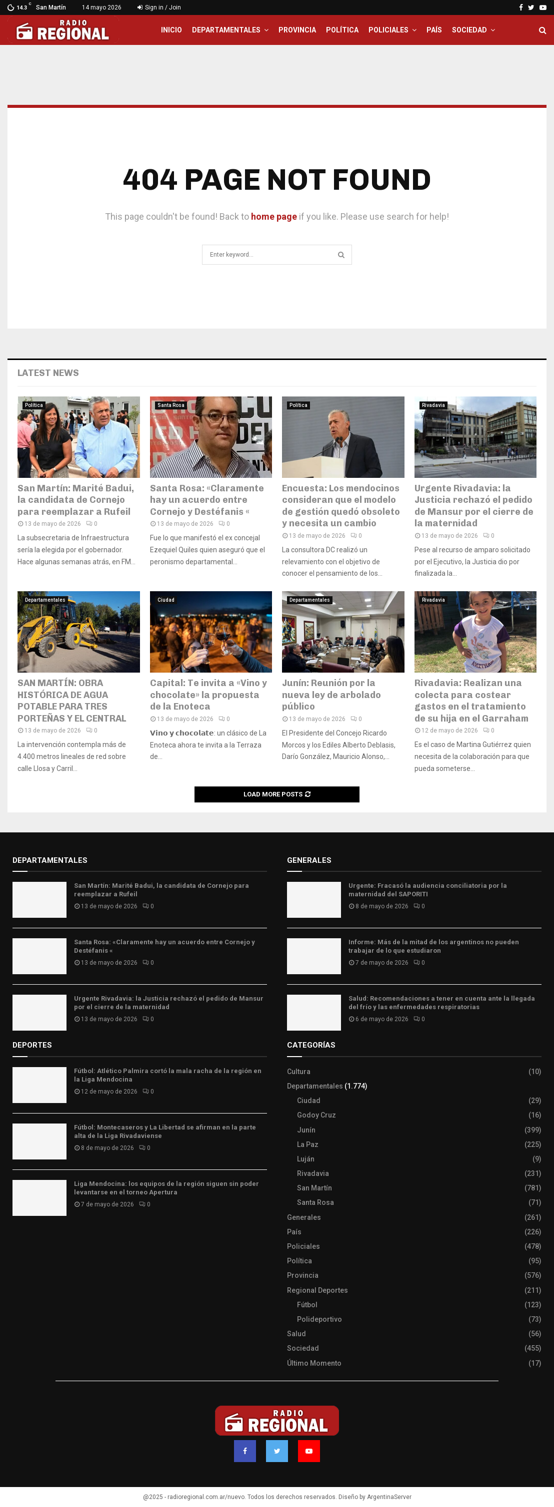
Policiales (388, 30)
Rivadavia (433, 405)
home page (274, 216)
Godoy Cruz (316, 1115)
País (434, 30)
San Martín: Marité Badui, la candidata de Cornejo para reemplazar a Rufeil (76, 500)
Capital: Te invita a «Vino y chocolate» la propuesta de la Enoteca (208, 695)
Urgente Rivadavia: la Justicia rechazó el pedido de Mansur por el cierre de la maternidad (474, 506)
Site (32, 1241)
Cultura (298, 1072)
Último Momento (314, 1363)
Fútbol (307, 1305)
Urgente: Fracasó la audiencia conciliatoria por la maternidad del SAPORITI (427, 890)
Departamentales (226, 30)
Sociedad (469, 30)
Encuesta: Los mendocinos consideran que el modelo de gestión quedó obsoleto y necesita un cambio (341, 506)
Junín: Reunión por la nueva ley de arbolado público (331, 695)
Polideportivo (319, 1319)
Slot (19, 1241)
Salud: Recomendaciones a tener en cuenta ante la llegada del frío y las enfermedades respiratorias (441, 1003)
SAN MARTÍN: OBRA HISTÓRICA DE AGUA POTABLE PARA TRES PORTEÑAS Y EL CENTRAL (72, 701)
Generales (304, 1217)
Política (342, 30)
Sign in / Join (159, 7)
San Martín (314, 1188)
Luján (305, 1159)
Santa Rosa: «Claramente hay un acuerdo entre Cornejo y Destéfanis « (207, 500)
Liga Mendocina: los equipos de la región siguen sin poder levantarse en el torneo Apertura (166, 1188)
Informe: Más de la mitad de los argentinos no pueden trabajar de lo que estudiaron (433, 946)
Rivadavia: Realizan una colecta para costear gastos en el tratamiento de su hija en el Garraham (471, 701)
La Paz (307, 1144)
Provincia (297, 30)
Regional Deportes (317, 1290)
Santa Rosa (171, 405)
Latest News (48, 373)
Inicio (171, 30)
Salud (296, 1334)
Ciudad (166, 600)
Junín (306, 1130)
